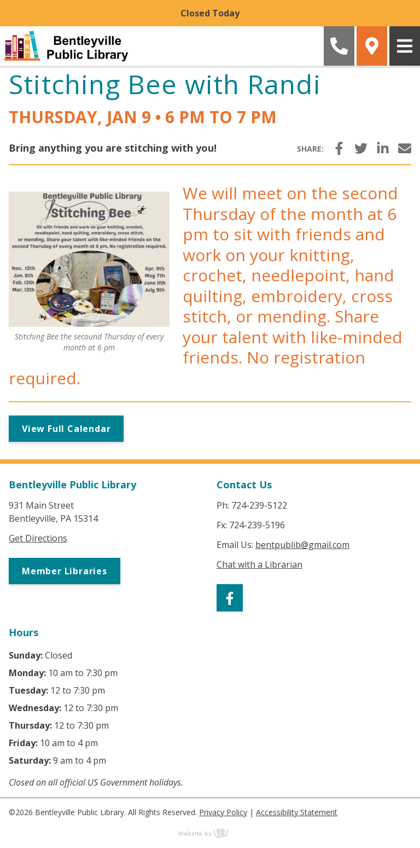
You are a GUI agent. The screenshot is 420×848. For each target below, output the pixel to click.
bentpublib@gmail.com (302, 545)
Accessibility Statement (296, 812)
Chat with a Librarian (259, 564)
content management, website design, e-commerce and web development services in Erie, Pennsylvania (210, 832)
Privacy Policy (223, 812)
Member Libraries (64, 571)
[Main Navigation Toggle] (404, 46)
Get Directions (38, 538)
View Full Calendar (66, 429)
